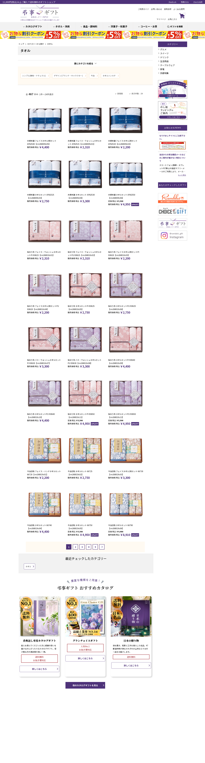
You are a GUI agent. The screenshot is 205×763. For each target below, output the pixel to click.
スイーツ (164, 53)
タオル (50, 44)
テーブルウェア (167, 65)
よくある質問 (178, 9)
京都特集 (164, 73)
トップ (21, 44)
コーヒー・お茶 (149, 26)
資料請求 (167, 9)
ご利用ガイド (143, 9)
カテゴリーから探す (35, 44)
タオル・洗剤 (62, 26)
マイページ (161, 17)
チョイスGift (197, 2)
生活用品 (164, 61)
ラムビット (172, 2)
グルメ (163, 49)
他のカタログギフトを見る (85, 685)
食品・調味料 (90, 26)
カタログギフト (34, 26)
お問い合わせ (156, 9)
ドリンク (164, 57)
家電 (162, 69)
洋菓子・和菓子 (119, 26)
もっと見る (182, 175)
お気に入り (172, 17)
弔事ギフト (185, 2)
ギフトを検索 (176, 26)
